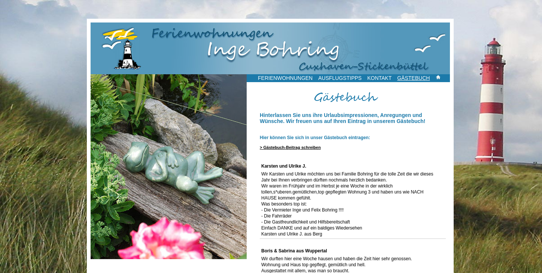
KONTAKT (379, 78)
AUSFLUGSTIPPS (340, 78)
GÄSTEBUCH (413, 78)
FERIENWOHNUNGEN (285, 78)
